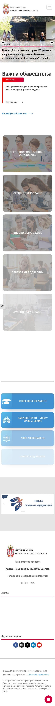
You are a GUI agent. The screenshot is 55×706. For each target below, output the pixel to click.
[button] (4, 503)
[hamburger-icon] (49, 7)
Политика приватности (39, 675)
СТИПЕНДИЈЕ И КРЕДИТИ (32, 401)
